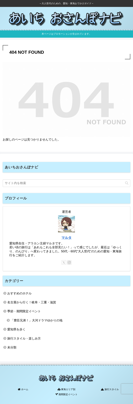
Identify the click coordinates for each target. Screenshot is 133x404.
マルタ (66, 237)
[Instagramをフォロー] (69, 262)
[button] (127, 183)
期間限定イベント (66, 394)
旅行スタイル (110, 389)
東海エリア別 (66, 389)
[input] (66, 183)
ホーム (23, 389)
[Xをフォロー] (64, 262)
